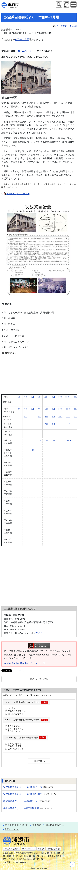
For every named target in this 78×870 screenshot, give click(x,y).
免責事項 (36, 825)
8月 (45, 397)
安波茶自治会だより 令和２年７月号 (22, 787)
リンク (41, 849)
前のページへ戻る (39, 679)
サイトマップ (28, 849)
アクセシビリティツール (66, 4)
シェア (19, 671)
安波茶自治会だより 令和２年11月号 (22, 794)
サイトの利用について (16, 825)
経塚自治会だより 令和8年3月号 (20, 801)
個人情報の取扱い (55, 825)
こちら (39, 633)
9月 (53, 397)
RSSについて (12, 829)
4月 (18, 397)
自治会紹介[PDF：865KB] (18, 193)
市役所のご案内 (11, 849)
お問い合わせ (54, 849)
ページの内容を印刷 (65, 26)
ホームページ (25, 51)
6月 (32, 397)
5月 (25, 397)
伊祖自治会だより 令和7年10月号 (21, 808)
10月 (60, 397)
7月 (38, 397)
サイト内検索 (59, 4)
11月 (67, 397)
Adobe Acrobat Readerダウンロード (24, 663)
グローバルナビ (73, 4)
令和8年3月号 (22, 39)
